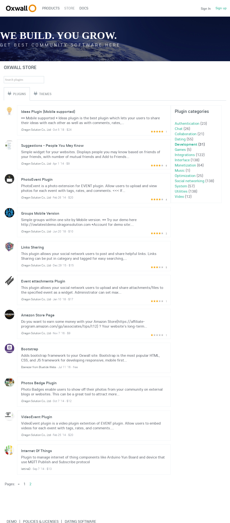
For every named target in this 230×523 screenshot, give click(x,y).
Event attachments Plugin (43, 281)
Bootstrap (29, 349)
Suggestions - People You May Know (52, 145)
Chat (179, 128)
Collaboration (186, 133)
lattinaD (26, 469)
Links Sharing (32, 247)
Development (186, 144)
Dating (180, 139)
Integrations (185, 154)
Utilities (181, 191)
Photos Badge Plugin (39, 382)
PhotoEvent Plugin (37, 179)
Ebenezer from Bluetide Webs (38, 367)
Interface (182, 159)
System (181, 186)
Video (179, 196)
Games (180, 149)
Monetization (185, 165)
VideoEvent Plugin (36, 416)
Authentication (187, 123)
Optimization (185, 175)
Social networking (189, 180)
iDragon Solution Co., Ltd (36, 129)
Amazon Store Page (38, 315)
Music (180, 170)
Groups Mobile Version (40, 213)
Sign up (221, 8)
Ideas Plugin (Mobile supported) (48, 111)
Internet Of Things (36, 450)
